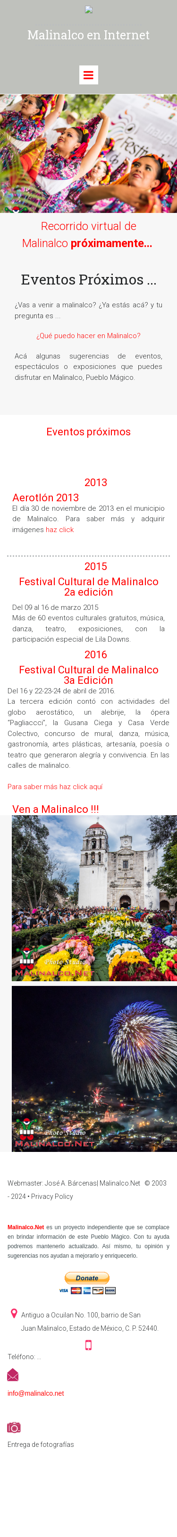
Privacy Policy (52, 1196)
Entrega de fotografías (41, 1444)
